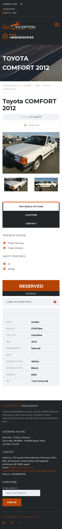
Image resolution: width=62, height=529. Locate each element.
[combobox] (13, 4)
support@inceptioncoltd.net (16, 470)
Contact (31, 223)
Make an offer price (31, 301)
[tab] (31, 206)
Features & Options (31, 206)
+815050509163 (21, 37)
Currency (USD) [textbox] (9, 4)
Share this (31, 125)
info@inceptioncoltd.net (21, 467)
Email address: (21, 491)
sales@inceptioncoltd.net (44, 470)
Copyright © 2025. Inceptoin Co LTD (21, 516)
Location (31, 215)
